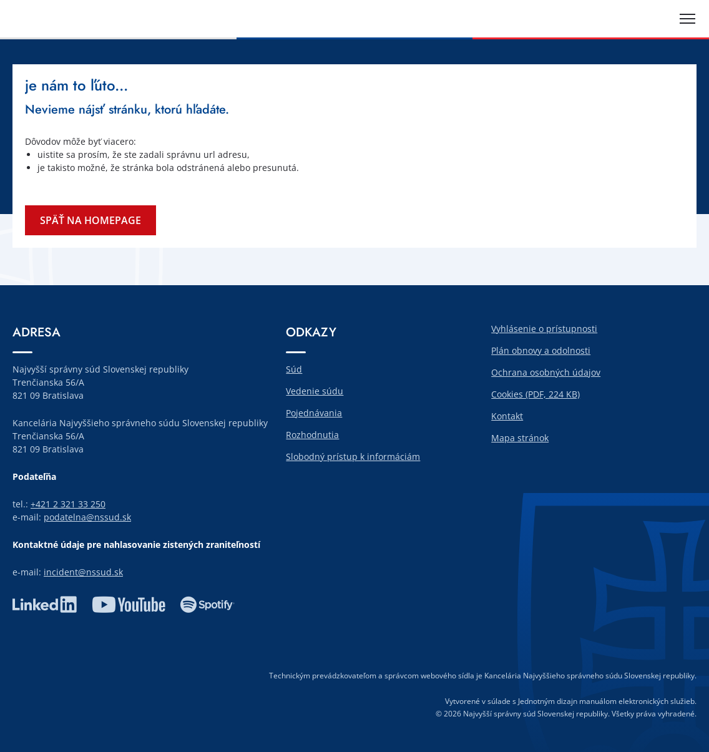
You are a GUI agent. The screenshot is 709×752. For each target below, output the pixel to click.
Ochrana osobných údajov (545, 372)
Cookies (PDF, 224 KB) (535, 394)
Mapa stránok (520, 438)
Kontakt (507, 416)
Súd (294, 369)
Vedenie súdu (314, 391)
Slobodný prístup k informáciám (353, 456)
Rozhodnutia (312, 435)
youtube (128, 605)
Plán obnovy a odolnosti (540, 350)
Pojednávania (314, 413)
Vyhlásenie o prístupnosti (544, 328)
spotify (207, 605)
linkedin (44, 605)
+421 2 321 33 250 (68, 504)
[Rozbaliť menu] (687, 18)
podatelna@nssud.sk (87, 517)
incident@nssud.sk (83, 572)
